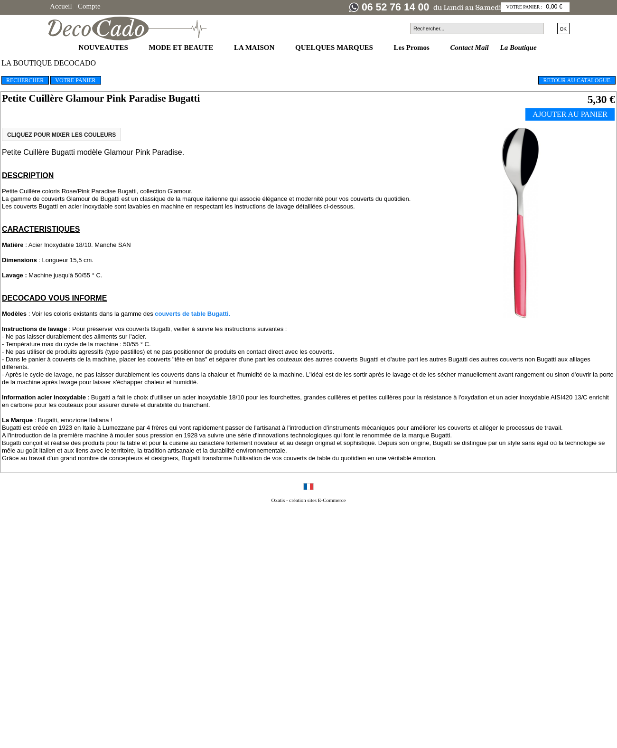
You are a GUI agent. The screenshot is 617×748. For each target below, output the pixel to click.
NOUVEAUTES (104, 47)
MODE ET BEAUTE (182, 47)
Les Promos (412, 47)
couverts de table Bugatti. (192, 313)
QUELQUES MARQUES (335, 47)
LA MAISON (255, 47)
